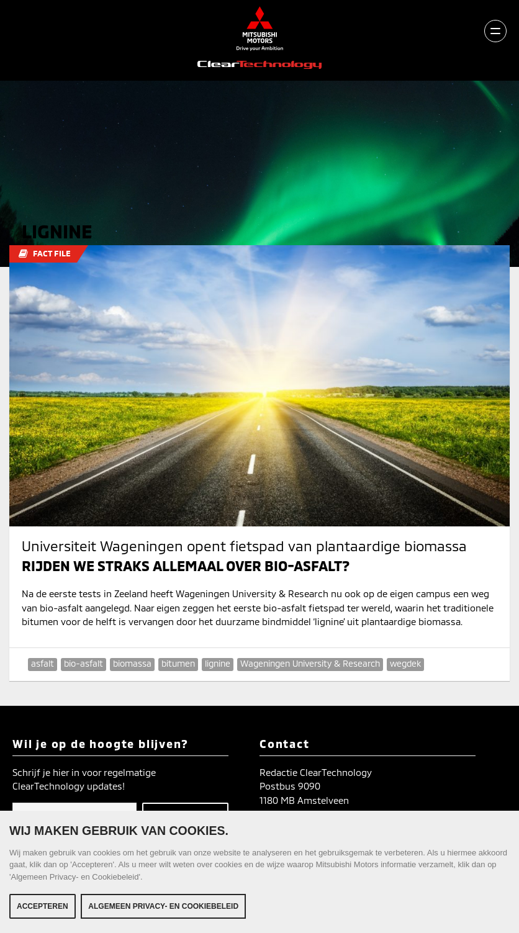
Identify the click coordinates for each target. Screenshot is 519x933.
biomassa (132, 663)
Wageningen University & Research (310, 663)
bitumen (178, 663)
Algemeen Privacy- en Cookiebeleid (163, 906)
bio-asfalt (83, 663)
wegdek (405, 663)
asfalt (42, 663)
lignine (217, 663)
